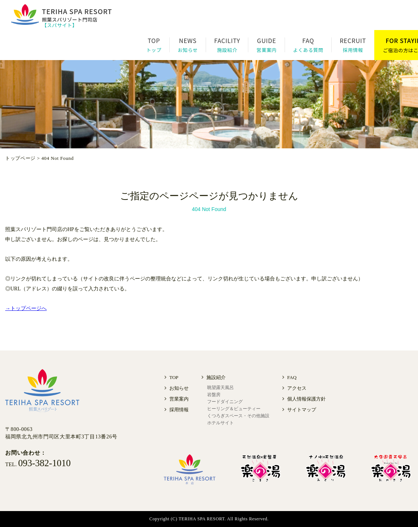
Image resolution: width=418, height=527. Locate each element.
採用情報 (353, 49)
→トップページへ (26, 308)
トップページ (20, 158)
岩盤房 (213, 394)
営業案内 (266, 49)
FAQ (291, 377)
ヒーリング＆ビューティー (234, 408)
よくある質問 (308, 49)
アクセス (296, 388)
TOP (173, 377)
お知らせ (188, 49)
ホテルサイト (220, 422)
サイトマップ (301, 409)
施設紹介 (227, 49)
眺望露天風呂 (220, 387)
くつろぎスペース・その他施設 (238, 415)
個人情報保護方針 (306, 399)
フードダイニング (225, 401)
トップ (154, 49)
